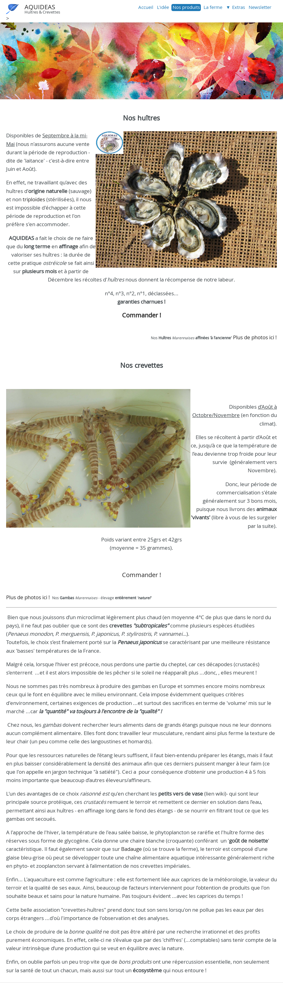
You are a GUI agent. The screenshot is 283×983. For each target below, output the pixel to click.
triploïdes (34, 199)
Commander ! (141, 315)
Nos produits (186, 7)
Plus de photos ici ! (254, 337)
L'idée (163, 7)
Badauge (131, 848)
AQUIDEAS (40, 7)
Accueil (145, 7)
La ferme (213, 7)
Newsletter (260, 7)
